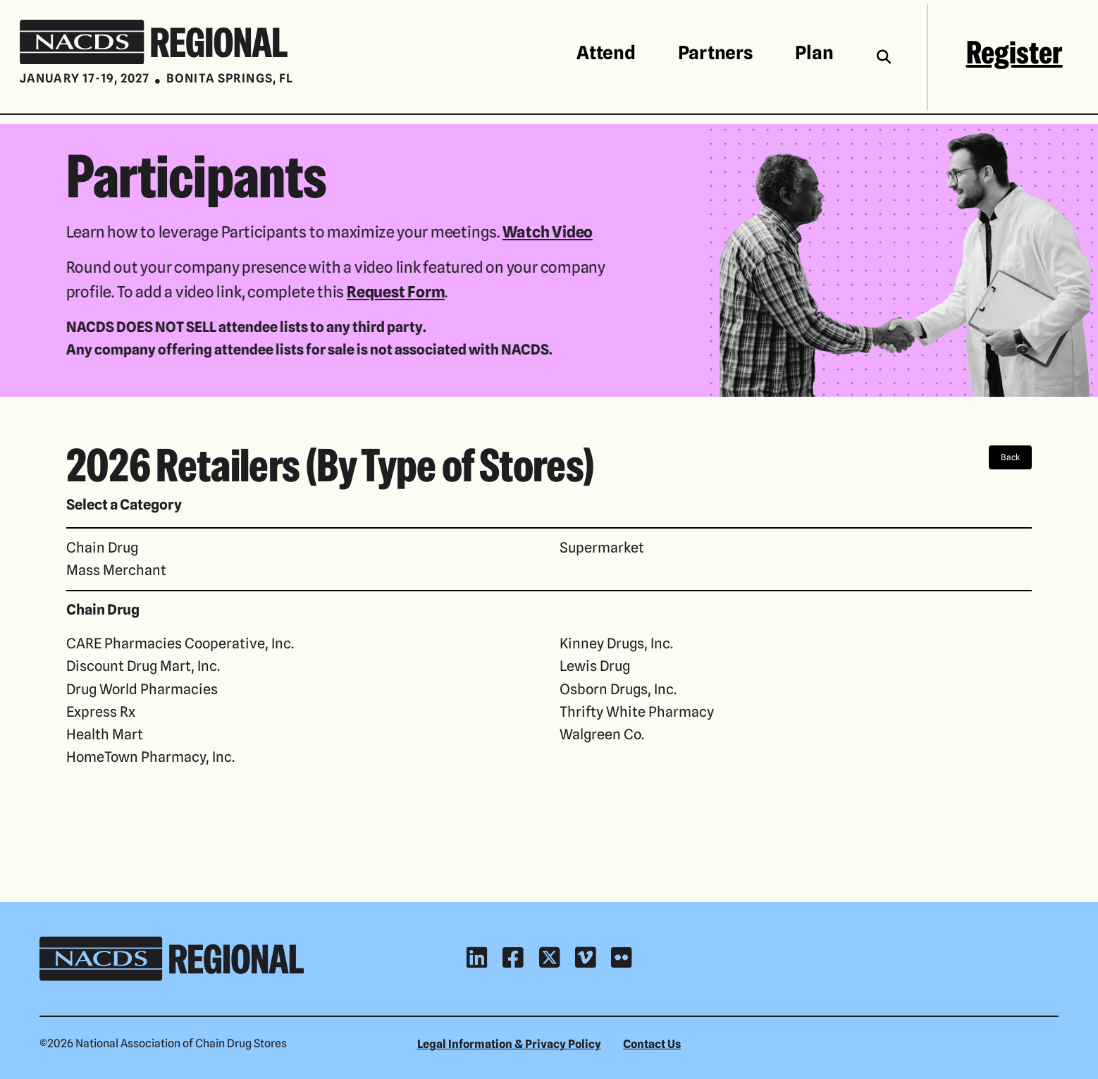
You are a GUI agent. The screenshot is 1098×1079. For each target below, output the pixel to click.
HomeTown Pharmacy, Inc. (150, 756)
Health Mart (104, 734)
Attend (605, 52)
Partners (715, 52)
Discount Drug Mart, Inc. (143, 665)
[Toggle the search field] (884, 57)
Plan (814, 52)
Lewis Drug (595, 665)
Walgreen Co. (602, 734)
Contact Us (652, 1044)
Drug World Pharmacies (142, 689)
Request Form (394, 291)
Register (1014, 53)
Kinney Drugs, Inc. (616, 643)
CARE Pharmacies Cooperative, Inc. (180, 643)
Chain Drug (102, 547)
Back (1010, 457)
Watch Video (545, 231)
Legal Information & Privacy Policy (509, 1044)
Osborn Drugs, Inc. (618, 689)
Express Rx (100, 711)
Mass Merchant (116, 570)
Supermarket (602, 547)
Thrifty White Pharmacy (637, 711)
